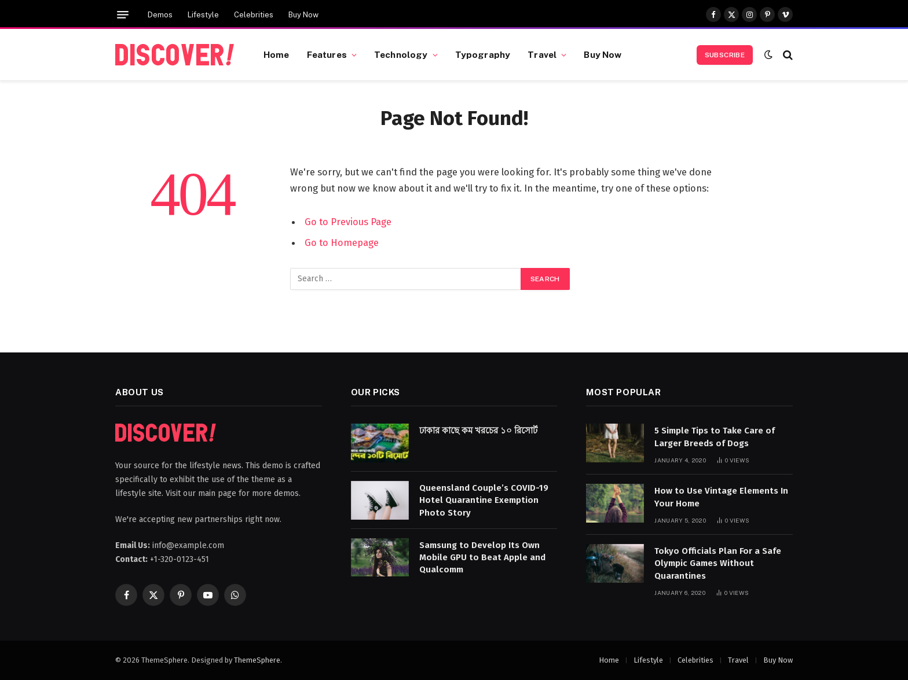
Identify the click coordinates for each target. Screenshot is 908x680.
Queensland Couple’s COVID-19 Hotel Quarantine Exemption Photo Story (483, 500)
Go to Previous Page (348, 221)
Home (276, 54)
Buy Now (303, 14)
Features (327, 54)
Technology (401, 54)
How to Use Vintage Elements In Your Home (721, 497)
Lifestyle (203, 14)
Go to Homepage (342, 242)
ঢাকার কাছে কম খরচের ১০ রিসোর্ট (478, 430)
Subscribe (725, 55)
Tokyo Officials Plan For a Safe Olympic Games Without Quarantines (717, 563)
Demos (160, 14)
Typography (483, 54)
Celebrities (253, 14)
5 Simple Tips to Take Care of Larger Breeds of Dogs (714, 436)
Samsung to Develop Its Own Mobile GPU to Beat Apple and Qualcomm (482, 557)
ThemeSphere (257, 660)
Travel (542, 54)
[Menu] (123, 14)
